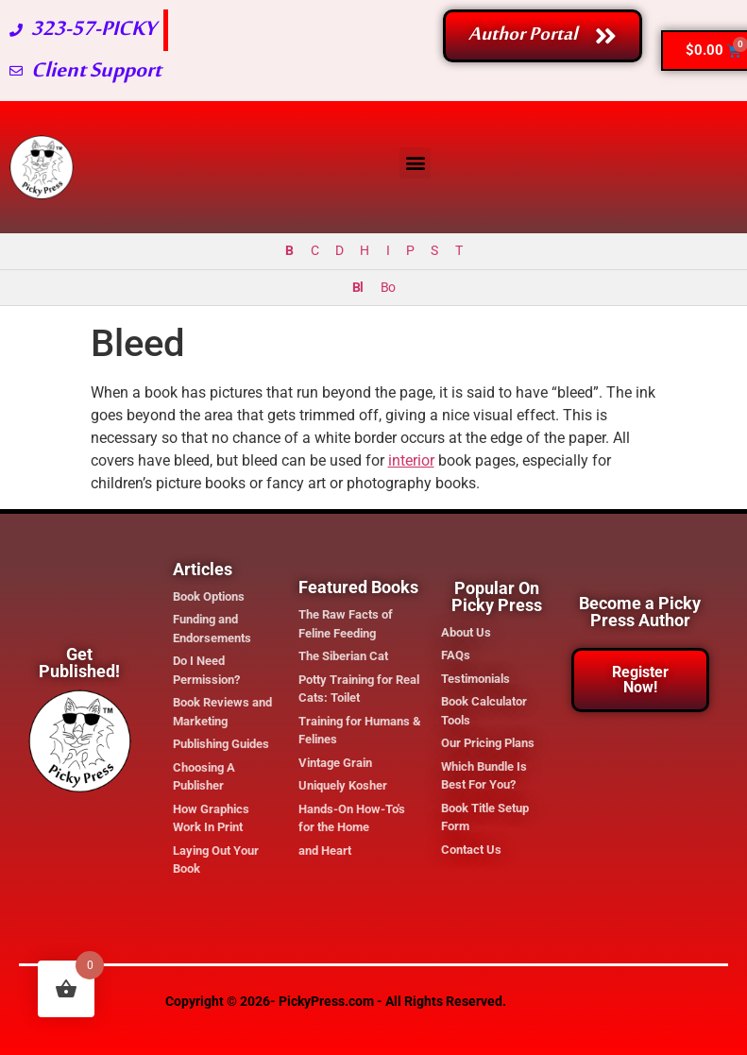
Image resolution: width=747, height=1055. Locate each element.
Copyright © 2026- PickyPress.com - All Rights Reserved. (335, 1001)
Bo (388, 288)
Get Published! (79, 662)
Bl (357, 288)
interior (411, 460)
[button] (415, 163)
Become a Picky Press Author (640, 611)
